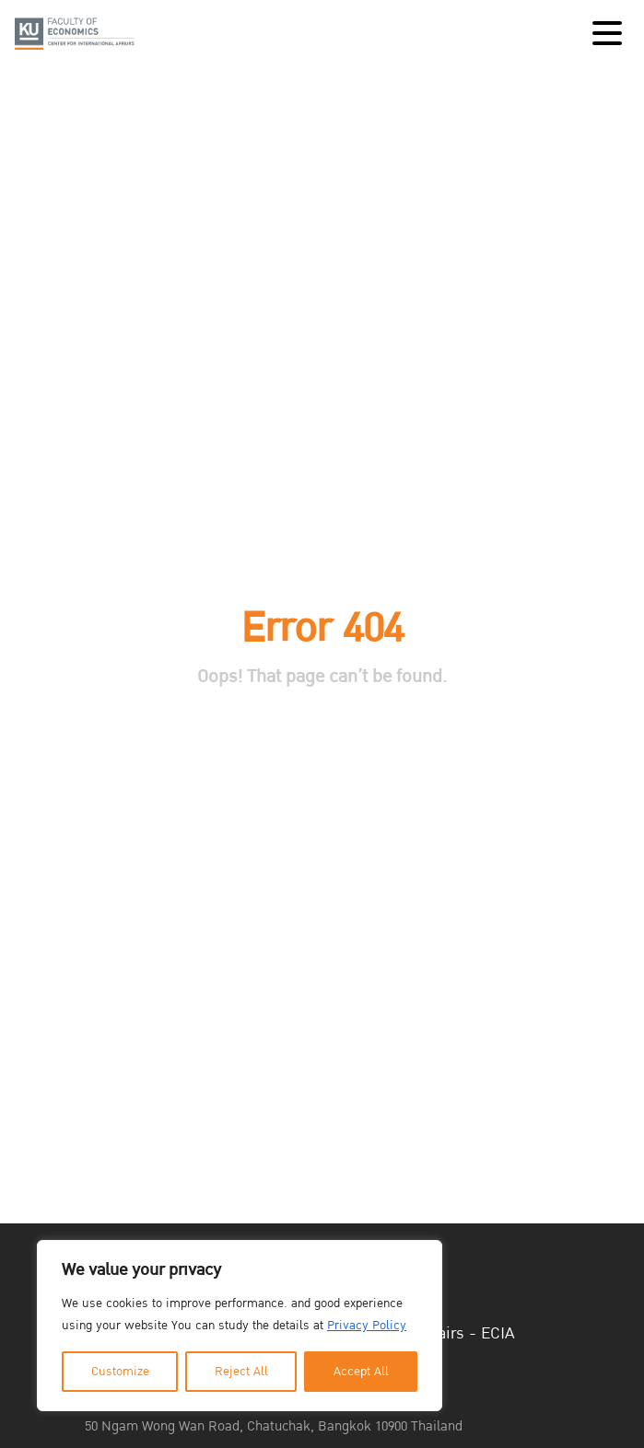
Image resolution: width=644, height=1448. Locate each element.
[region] (239, 1325)
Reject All (241, 1371)
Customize (120, 1371)
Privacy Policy (366, 1325)
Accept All (361, 1371)
